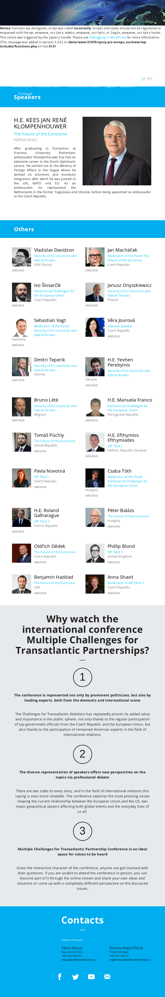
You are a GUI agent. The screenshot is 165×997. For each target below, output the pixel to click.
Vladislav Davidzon (54, 249)
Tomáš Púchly (49, 434)
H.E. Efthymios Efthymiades (123, 436)
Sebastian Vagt (50, 319)
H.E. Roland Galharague (46, 512)
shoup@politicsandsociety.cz (79, 959)
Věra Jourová (121, 319)
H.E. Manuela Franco (130, 399)
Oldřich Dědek (49, 545)
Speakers (127, 85)
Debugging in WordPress (107, 37)
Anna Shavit (121, 576)
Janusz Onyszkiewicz (130, 284)
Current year (23, 85)
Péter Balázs (121, 509)
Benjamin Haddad (53, 576)
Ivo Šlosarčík (47, 284)
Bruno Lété (46, 399)
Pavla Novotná (49, 470)
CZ (143, 77)
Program (109, 85)
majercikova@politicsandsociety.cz (130, 959)
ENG (149, 77)
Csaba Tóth (120, 470)
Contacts (25, 92)
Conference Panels (84, 85)
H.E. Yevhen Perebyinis (120, 361)
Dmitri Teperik (49, 359)
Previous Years (48, 85)
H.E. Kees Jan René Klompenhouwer (40, 122)
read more (18, 269)
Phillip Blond (121, 545)
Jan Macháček (123, 249)
